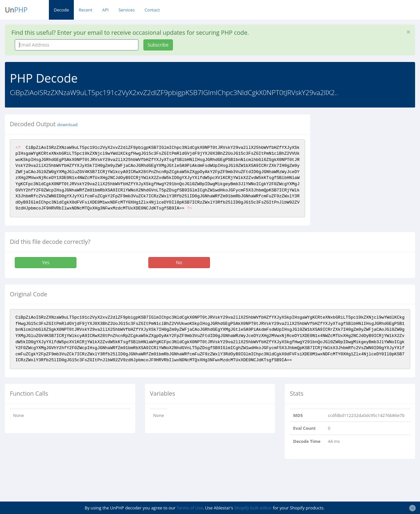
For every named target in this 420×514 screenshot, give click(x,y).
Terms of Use (190, 508)
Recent (85, 10)
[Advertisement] (370, 155)
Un (16, 9)
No (179, 262)
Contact (152, 10)
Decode (61, 10)
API (105, 10)
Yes (45, 262)
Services (126, 10)
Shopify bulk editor (253, 508)
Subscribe (158, 45)
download (67, 125)
